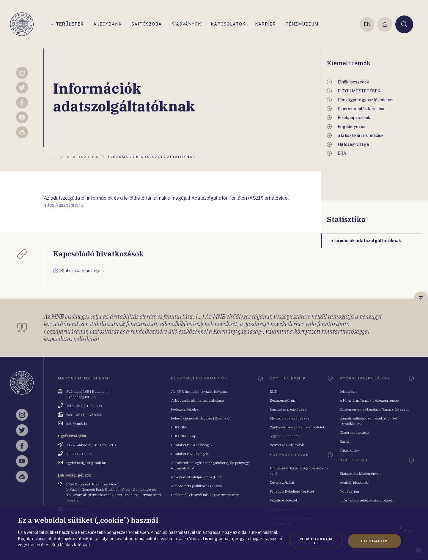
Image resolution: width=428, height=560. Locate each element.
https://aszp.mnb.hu (64, 205)
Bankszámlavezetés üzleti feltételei (298, 427)
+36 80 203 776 (79, 454)
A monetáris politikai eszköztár (196, 486)
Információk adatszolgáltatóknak (366, 500)
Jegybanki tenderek (285, 436)
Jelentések (348, 391)
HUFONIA (178, 427)
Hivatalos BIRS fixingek (189, 454)
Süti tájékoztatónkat (70, 544)
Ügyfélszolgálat (282, 482)
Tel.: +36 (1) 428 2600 (84, 405)
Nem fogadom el (316, 541)
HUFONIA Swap (183, 436)
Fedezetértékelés (185, 409)
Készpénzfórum (283, 400)
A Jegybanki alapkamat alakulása (197, 400)
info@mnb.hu (77, 423)
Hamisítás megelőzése (288, 409)
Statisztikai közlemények (360, 473)
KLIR (273, 391)
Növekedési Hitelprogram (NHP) (196, 477)
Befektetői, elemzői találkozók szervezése (205, 495)
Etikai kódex (350, 450)
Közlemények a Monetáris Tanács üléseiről (374, 409)
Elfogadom (374, 541)
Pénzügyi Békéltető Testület (292, 491)
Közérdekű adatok (354, 432)
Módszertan (349, 491)
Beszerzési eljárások (287, 445)
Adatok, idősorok (354, 482)
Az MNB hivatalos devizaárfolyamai (199, 391)
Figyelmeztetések (284, 500)
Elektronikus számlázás (289, 418)
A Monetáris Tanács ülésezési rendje (369, 400)
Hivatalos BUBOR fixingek (192, 445)
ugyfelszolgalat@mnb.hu (86, 462)
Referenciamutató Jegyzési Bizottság (200, 418)
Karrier (345, 441)
